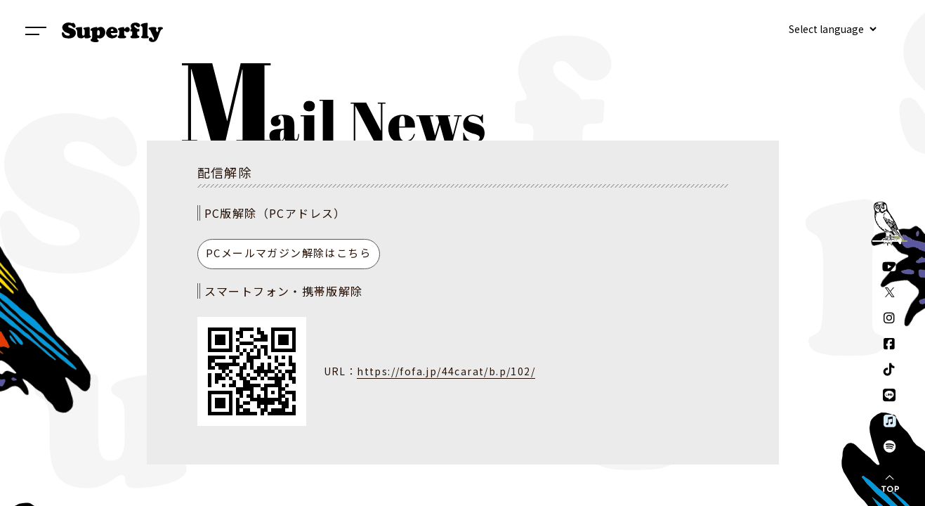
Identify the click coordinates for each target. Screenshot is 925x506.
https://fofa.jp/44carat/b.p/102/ (446, 371)
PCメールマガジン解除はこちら (288, 252)
